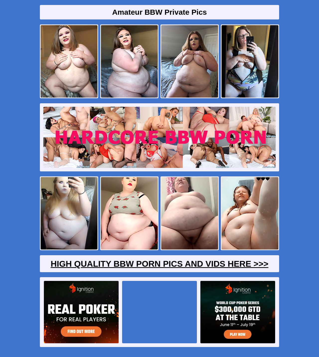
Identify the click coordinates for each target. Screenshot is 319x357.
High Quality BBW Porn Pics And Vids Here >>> (159, 263)
